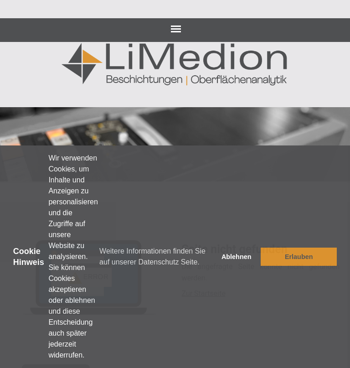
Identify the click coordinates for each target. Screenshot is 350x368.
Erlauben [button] (299, 256)
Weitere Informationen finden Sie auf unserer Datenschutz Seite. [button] (152, 256)
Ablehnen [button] (236, 256)
